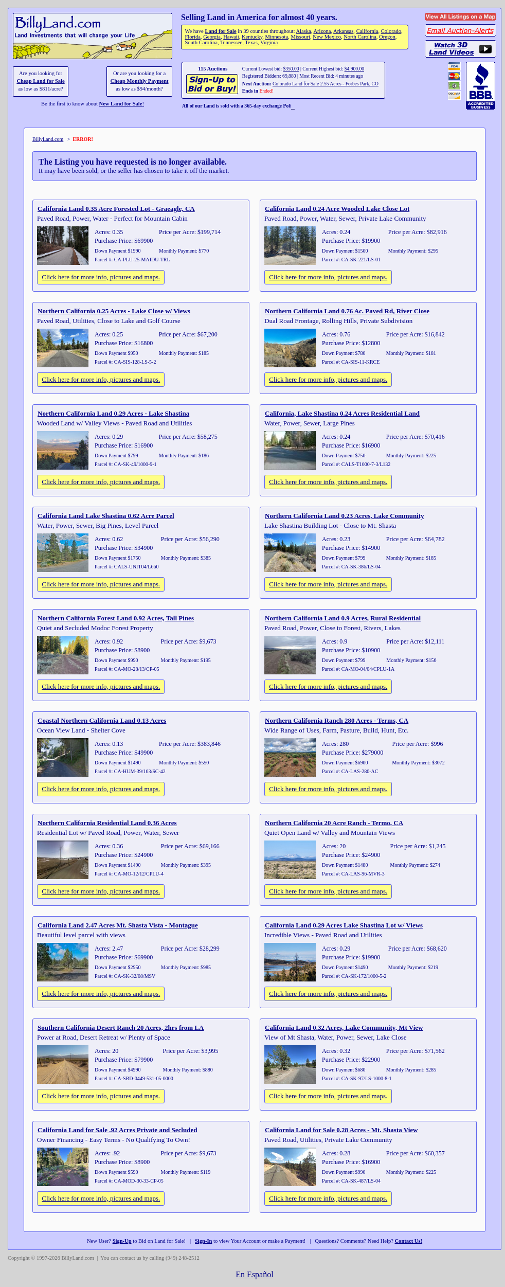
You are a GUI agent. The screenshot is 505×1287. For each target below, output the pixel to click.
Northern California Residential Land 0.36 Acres (107, 823)
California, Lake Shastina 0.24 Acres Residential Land (342, 413)
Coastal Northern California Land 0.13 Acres (102, 720)
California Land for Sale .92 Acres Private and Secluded (117, 1130)
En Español (254, 1274)
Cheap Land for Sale (40, 81)
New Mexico (327, 37)
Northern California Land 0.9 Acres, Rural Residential (343, 618)
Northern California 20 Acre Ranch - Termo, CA (334, 823)
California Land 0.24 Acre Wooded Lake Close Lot (337, 208)
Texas (251, 42)
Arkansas (343, 31)
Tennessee (231, 42)
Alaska (303, 31)
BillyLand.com (47, 139)
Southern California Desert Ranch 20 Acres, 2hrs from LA (121, 1027)
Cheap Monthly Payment (140, 81)
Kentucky (252, 37)
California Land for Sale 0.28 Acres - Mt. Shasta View (341, 1130)
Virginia (269, 42)
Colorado (391, 31)
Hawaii (231, 37)
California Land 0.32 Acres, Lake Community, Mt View (344, 1027)
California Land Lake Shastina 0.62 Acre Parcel (106, 516)
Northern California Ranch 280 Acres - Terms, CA (336, 720)
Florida (192, 37)
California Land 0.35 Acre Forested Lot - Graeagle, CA (116, 208)
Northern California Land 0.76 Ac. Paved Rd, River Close (347, 311)
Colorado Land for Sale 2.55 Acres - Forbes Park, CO (325, 83)
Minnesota (276, 37)
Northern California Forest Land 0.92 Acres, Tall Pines (116, 618)
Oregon (387, 37)
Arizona (322, 31)
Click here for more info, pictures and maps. (101, 277)
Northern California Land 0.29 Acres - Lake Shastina (113, 413)
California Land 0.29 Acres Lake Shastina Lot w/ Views (344, 925)
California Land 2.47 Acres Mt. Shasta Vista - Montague (118, 925)
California (367, 31)
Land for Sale (220, 31)
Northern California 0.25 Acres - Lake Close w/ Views (114, 311)
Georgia (212, 37)
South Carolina (201, 42)
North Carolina (360, 37)
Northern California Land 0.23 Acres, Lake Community (344, 516)
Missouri (300, 37)
